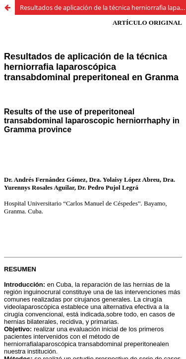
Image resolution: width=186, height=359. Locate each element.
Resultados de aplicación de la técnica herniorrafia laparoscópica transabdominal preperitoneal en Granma (103, 7)
